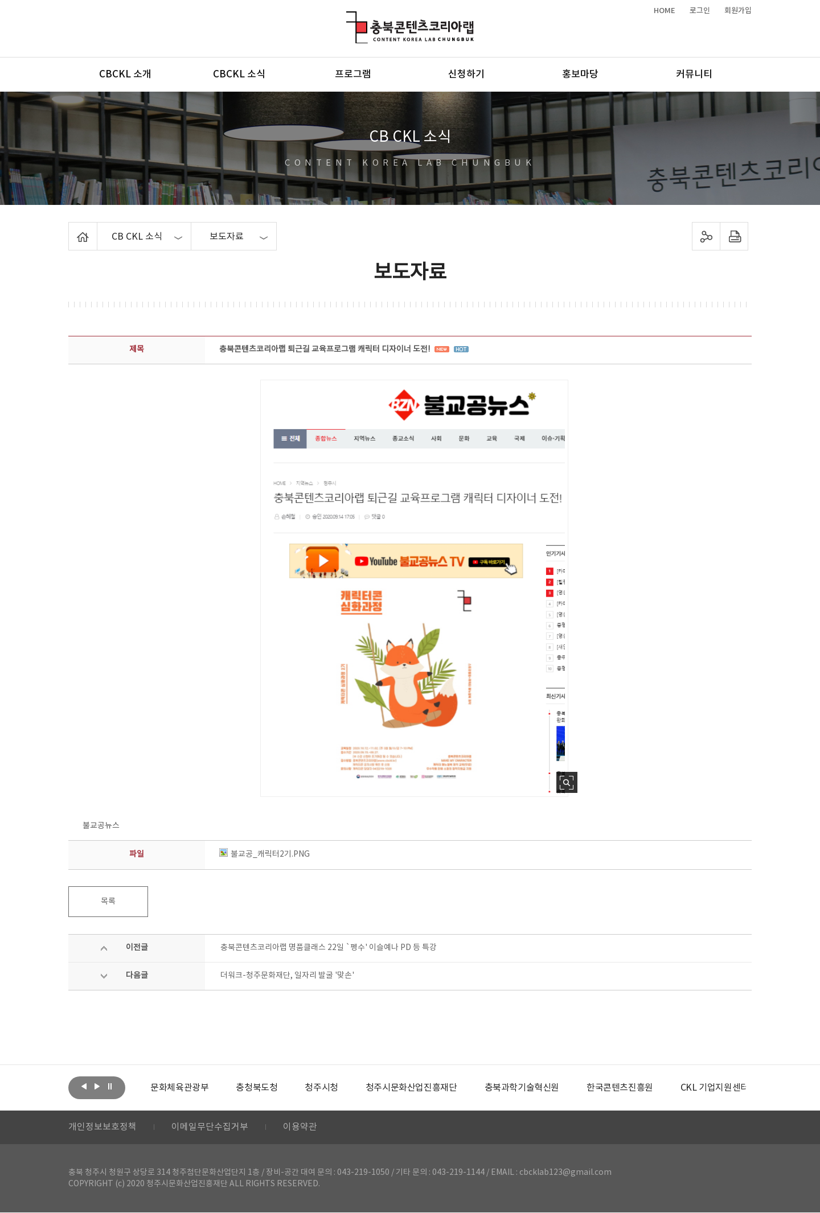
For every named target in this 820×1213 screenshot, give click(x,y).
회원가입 (738, 10)
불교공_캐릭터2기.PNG (264, 854)
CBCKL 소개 (125, 74)
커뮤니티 (694, 74)
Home (71, 229)
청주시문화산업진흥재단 (411, 1088)
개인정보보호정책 (102, 1127)
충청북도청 (256, 1088)
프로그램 (353, 74)
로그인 (700, 10)
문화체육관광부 (179, 1088)
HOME (664, 10)
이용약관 (300, 1127)
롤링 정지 (110, 1086)
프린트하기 (734, 236)
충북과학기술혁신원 (521, 1088)
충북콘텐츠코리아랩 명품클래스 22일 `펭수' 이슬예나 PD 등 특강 (328, 947)
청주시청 (321, 1088)
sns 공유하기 (706, 236)
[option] (179, 1087)
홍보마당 (580, 74)
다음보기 (96, 1086)
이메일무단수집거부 (209, 1127)
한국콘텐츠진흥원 (620, 1088)
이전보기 (83, 1086)
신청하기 (466, 74)
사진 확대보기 (567, 782)
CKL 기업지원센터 (714, 1088)
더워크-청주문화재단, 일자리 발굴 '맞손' (287, 975)
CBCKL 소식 (239, 74)
